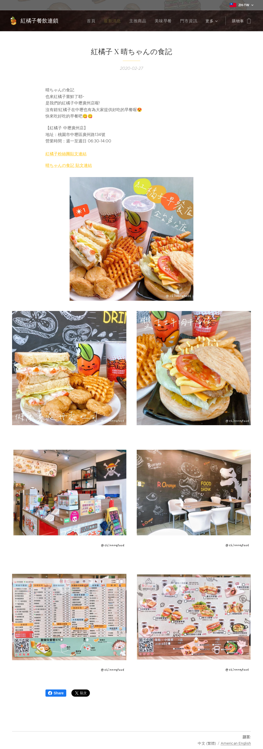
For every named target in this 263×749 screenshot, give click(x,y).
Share (56, 693)
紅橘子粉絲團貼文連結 (66, 153)
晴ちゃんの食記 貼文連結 (68, 165)
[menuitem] (97, 20)
